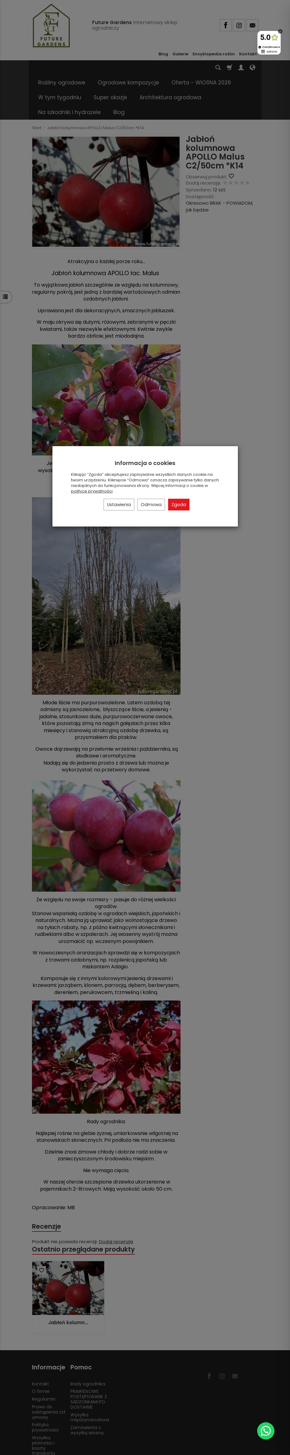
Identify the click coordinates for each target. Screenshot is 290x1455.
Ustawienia (119, 504)
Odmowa (151, 504)
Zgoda (179, 504)
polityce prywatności (92, 491)
